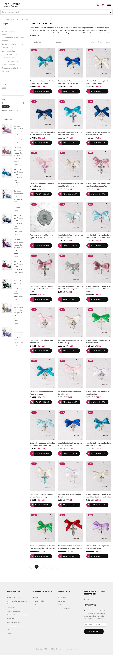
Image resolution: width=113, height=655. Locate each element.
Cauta (5, 107)
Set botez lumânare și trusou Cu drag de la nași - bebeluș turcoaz (19, 199)
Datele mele (62, 605)
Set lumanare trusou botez (13, 44)
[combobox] (41, 42)
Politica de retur (12, 618)
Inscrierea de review (14, 626)
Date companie (38, 601)
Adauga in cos (42, 91)
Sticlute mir (6, 71)
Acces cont (62, 597)
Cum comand (12, 607)
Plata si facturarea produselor (17, 615)
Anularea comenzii (13, 622)
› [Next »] (57, 566)
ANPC (9, 629)
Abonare (93, 631)
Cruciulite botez (23, 19)
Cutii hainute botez (9, 54)
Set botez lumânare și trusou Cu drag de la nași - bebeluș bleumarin (19, 223)
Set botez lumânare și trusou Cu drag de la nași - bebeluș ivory (19, 313)
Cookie (9, 633)
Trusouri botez (7, 47)
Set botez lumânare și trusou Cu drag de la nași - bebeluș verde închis (19, 288)
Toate (4, 28)
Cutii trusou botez (9, 58)
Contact (35, 605)
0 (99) (4, 88)
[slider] (2, 103)
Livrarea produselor (14, 611)
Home (9, 19)
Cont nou (61, 601)
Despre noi (36, 597)
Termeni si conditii (13, 597)
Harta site (35, 608)
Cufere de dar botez (10, 61)
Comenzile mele (64, 608)
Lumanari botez (8, 51)
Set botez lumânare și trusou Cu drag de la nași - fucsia (19, 266)
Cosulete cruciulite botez (12, 68)
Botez (14, 19)
